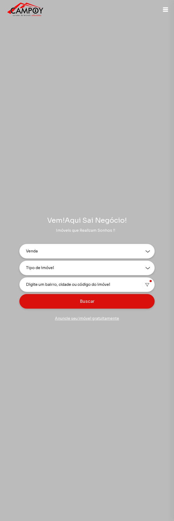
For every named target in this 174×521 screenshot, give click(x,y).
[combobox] (87, 284)
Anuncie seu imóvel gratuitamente (87, 318)
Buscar (87, 301)
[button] (165, 9)
